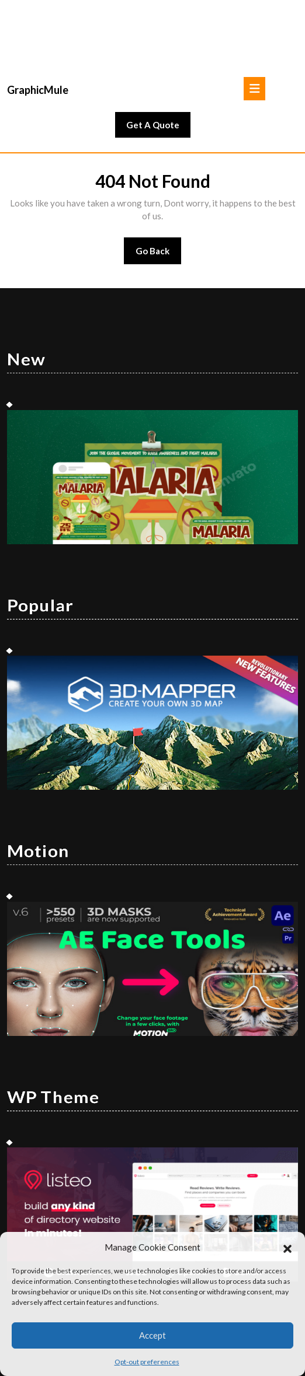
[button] (287, 1247)
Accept (152, 1335)
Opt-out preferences (147, 1361)
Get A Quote (158, 71)
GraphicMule (37, 33)
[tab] (254, 32)
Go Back (159, 198)
